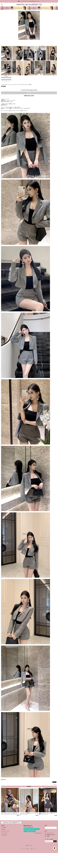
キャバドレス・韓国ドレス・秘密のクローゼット (29, 848)
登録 (55, 841)
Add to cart (29, 92)
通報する (55, 784)
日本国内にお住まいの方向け (29, 95)
